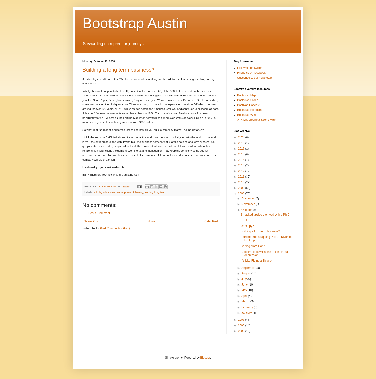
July (244, 279)
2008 (241, 193)
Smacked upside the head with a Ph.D (265, 214)
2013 (241, 165)
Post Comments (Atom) (115, 228)
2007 (241, 319)
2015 (241, 154)
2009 (241, 188)
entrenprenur (124, 192)
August (246, 273)
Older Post (211, 221)
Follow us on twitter (249, 68)
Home (151, 221)
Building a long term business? (118, 70)
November (248, 204)
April (244, 296)
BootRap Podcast (248, 105)
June (244, 284)
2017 (241, 148)
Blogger (205, 357)
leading (149, 192)
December (248, 198)
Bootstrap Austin (134, 23)
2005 (241, 331)
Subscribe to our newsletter (254, 77)
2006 (241, 325)
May (244, 290)
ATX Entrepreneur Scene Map (256, 119)
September (248, 268)
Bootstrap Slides (247, 100)
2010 (241, 182)
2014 (241, 160)
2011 (241, 176)
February (247, 307)
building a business (105, 192)
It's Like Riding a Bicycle (256, 260)
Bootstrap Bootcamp (250, 110)
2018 (241, 143)
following (138, 192)
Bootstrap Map (246, 95)
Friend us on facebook (251, 72)
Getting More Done (253, 246)
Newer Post (91, 221)
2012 (241, 171)
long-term (159, 192)
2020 (241, 137)
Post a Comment (99, 213)
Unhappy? (247, 226)
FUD (244, 220)
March (245, 301)
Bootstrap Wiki (246, 115)
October (247, 209)
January (247, 312)
